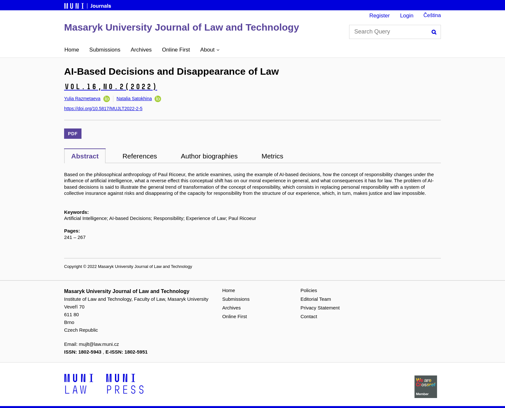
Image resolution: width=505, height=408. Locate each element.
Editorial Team (315, 299)
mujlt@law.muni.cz (99, 344)
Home (71, 50)
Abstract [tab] (85, 156)
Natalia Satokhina (134, 98)
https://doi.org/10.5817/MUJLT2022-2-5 (103, 108)
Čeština (432, 15)
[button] (209, 50)
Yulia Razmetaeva (82, 98)
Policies (308, 290)
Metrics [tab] (272, 156)
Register (379, 16)
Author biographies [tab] (209, 156)
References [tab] (139, 156)
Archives (141, 50)
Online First (176, 50)
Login (407, 16)
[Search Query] (395, 32)
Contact (308, 316)
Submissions (104, 50)
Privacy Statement (320, 307)
